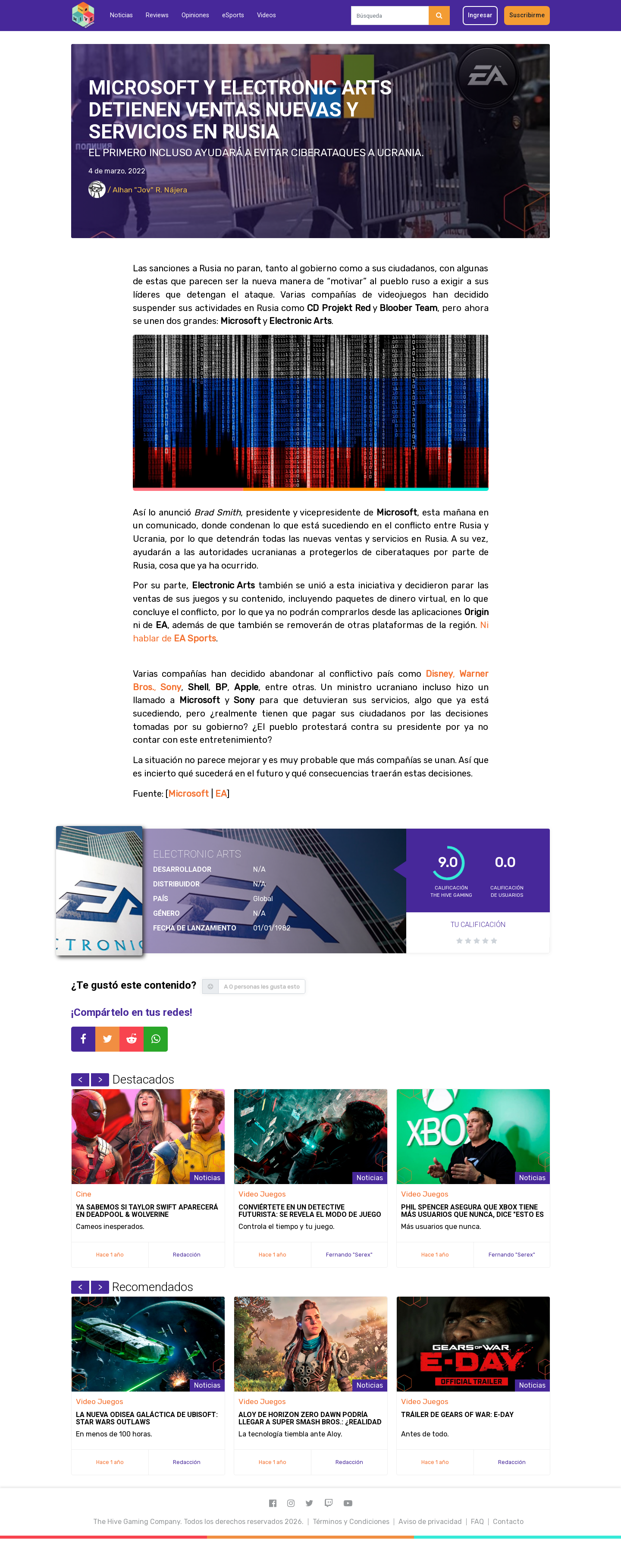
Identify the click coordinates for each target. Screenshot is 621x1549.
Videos (266, 15)
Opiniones (195, 15)
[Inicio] (83, 15)
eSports (233, 15)
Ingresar (480, 15)
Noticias (121, 15)
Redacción (187, 1254)
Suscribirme (527, 15)
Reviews (157, 15)
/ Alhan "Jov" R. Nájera (137, 189)
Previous (80, 1079)
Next (100, 1079)
